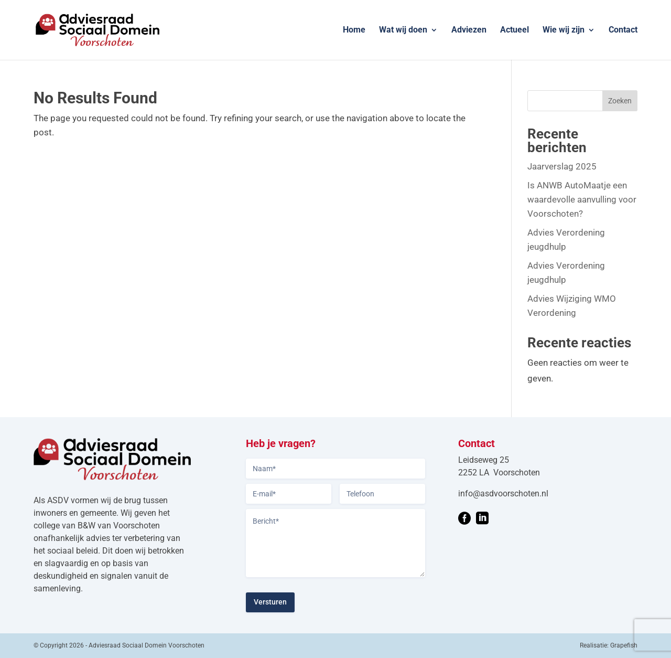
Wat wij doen (403, 30)
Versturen (270, 602)
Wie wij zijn (564, 30)
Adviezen (468, 30)
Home (354, 30)
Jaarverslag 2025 (562, 166)
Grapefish (623, 645)
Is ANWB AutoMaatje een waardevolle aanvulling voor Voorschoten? (581, 199)
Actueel (514, 30)
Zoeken (620, 101)
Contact (623, 30)
